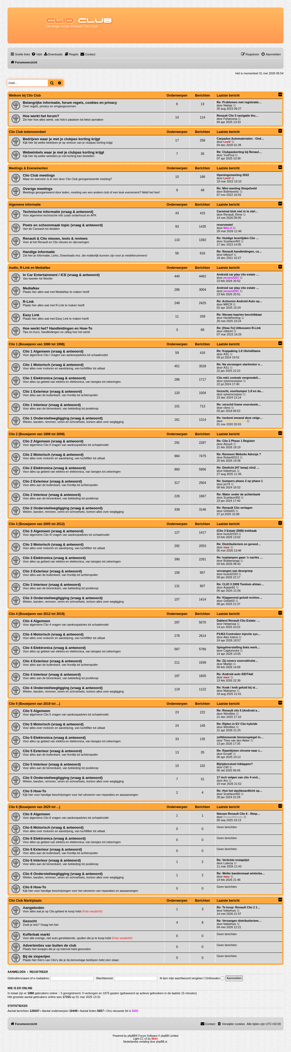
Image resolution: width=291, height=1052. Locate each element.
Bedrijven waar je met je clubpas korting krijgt (61, 139)
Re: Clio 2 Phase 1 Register (236, 440)
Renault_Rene (232, 214)
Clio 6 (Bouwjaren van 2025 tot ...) (34, 807)
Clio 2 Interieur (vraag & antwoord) (52, 495)
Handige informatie (39, 252)
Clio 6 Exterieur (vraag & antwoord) (52, 849)
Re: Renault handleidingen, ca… (239, 251)
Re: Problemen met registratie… (239, 102)
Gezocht (30, 921)
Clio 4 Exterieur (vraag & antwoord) (52, 661)
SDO (135, 1010)
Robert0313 (231, 457)
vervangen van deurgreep (235, 570)
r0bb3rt (228, 331)
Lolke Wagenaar (234, 421)
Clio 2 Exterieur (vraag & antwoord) (52, 481)
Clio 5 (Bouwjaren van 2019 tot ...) (34, 704)
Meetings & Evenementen (28, 168)
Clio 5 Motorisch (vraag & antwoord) (53, 724)
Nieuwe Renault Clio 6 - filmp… (238, 813)
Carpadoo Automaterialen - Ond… (240, 138)
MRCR (227, 304)
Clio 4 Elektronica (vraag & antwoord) (54, 648)
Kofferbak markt (36, 934)
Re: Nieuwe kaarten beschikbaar (239, 314)
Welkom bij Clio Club (25, 95)
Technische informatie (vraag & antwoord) (58, 212)
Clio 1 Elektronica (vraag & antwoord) (54, 378)
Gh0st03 (229, 510)
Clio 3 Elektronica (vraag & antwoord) (54, 558)
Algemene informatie (25, 204)
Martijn (227, 663)
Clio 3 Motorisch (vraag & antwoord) (53, 544)
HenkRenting (232, 317)
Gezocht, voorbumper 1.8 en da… (240, 391)
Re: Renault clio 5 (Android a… (238, 710)
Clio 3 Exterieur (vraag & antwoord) (52, 571)
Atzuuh (228, 444)
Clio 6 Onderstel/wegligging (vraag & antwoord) (62, 874)
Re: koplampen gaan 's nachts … (240, 557)
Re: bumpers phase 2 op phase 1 (240, 481)
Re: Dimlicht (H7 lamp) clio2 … (238, 467)
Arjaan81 (229, 587)
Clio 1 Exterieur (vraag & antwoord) (52, 391)
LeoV (227, 141)
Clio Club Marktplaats (25, 900)
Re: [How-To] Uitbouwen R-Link (239, 328)
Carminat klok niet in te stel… (237, 211)
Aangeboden (33, 908)
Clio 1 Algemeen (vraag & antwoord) (53, 351)
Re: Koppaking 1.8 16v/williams (238, 351)
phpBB (132, 1035)
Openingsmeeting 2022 (233, 175)
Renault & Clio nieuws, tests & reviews (55, 238)
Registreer (39, 971)
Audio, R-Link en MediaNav (29, 268)
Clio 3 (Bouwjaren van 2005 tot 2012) (37, 524)
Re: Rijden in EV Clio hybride (237, 723)
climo (226, 407)
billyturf (228, 254)
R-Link (28, 302)
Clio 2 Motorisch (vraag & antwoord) (53, 455)
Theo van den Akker (236, 740)
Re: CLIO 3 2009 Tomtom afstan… (240, 584)
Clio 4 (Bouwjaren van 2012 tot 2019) (37, 614)
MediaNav (31, 288)
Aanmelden (16, 971)
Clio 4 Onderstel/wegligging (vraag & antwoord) (62, 688)
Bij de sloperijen (36, 956)
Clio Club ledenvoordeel (27, 132)
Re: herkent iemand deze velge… (240, 417)
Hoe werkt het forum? (41, 116)
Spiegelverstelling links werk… (238, 647)
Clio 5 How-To (34, 791)
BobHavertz (231, 191)
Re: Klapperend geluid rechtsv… (239, 597)
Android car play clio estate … (238, 274)
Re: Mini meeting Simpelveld (237, 188)
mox (226, 547)
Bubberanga (231, 560)
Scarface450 (231, 241)
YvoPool (228, 155)
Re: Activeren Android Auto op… (240, 301)
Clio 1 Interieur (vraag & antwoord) (52, 405)
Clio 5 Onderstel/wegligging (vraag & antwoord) (62, 778)
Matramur (229, 690)
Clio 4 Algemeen (36, 621)
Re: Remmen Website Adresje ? (239, 454)
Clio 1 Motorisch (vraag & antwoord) (53, 365)
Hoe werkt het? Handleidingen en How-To (57, 328)
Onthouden (214, 978)
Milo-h (227, 227)
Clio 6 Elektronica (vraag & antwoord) (54, 838)
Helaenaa (229, 623)
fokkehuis (229, 470)
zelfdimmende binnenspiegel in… (240, 737)
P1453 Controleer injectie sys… (239, 634)
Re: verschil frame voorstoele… (239, 404)
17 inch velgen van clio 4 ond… (238, 777)
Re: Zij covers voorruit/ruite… (237, 660)
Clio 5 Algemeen (36, 711)
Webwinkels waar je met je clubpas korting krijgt (63, 152)
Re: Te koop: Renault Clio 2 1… (238, 907)
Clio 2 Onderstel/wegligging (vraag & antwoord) (62, 508)
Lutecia (228, 863)
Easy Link (31, 315)
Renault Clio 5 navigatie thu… (237, 115)
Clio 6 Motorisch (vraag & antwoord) (53, 827)
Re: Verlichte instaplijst (233, 860)
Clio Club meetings (39, 175)
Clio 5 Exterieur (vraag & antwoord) (52, 751)
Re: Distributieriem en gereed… (239, 544)
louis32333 (230, 533)
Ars (225, 780)
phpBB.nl (161, 1041)
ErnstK (227, 753)
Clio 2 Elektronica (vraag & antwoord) (54, 468)
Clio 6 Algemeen (36, 814)
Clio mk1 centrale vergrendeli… (239, 377)
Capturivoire (231, 650)
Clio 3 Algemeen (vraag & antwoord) (53, 531)
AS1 (226, 354)
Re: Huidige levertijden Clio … (238, 238)
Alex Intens (230, 637)
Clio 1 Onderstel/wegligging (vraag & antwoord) (62, 418)
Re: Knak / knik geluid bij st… (237, 687)
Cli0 (226, 767)
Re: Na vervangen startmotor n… (240, 364)
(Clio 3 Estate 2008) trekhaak (237, 530)
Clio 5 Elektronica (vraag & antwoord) (54, 738)
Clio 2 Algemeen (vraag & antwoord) (53, 441)
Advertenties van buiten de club (49, 945)
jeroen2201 (231, 277)
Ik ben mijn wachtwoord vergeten (181, 978)
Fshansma (230, 118)
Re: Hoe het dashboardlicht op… (240, 790)
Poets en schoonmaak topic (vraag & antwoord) (63, 225)
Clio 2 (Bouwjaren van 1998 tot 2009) (37, 434)
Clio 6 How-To (34, 887)
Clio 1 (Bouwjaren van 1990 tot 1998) (37, 344)
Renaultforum (233, 816)
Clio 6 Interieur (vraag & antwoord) (52, 860)
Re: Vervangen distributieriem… (239, 920)
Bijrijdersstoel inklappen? (235, 764)
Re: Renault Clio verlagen (234, 507)
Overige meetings (38, 189)
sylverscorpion (232, 380)
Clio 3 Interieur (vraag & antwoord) (52, 585)
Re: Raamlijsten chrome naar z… (240, 750)
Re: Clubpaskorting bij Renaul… (239, 152)
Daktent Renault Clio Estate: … (238, 620)
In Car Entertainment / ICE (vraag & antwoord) (61, 275)
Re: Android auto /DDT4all (235, 674)
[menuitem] (36, 54)
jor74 (226, 484)
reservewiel (225, 224)
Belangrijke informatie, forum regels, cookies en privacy (70, 103)
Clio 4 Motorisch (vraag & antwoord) (53, 634)
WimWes (229, 713)
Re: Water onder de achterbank (238, 494)
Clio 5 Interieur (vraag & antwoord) (52, 764)
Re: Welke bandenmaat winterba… (241, 873)
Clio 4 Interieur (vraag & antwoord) (52, 674)
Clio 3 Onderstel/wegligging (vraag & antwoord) (62, 598)
